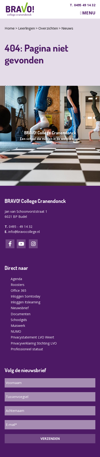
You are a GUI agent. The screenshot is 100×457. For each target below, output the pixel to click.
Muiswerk (18, 325)
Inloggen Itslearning (25, 302)
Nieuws (67, 28)
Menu (88, 13)
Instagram (33, 243)
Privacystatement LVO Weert (32, 337)
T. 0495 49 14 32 (82, 5)
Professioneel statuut (27, 349)
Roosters (17, 284)
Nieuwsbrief (20, 308)
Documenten (20, 314)
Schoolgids (19, 320)
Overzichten (48, 28)
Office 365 (18, 290)
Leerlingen (26, 28)
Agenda (16, 279)
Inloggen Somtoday (25, 296)
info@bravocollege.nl (24, 231)
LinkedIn (21, 243)
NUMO (16, 331)
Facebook (10, 243)
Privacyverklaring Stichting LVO (34, 343)
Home (10, 28)
